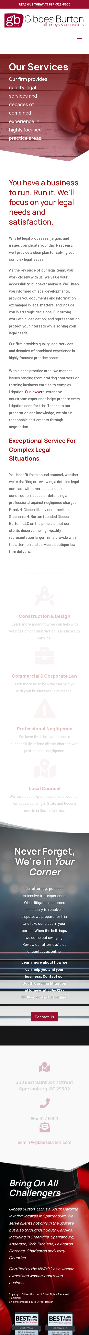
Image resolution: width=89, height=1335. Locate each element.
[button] (79, 38)
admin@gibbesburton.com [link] (44, 1142)
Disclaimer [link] (15, 1297)
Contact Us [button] (44, 1016)
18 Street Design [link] (43, 1301)
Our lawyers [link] (35, 391)
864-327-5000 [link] (59, 4)
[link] (44, 26)
